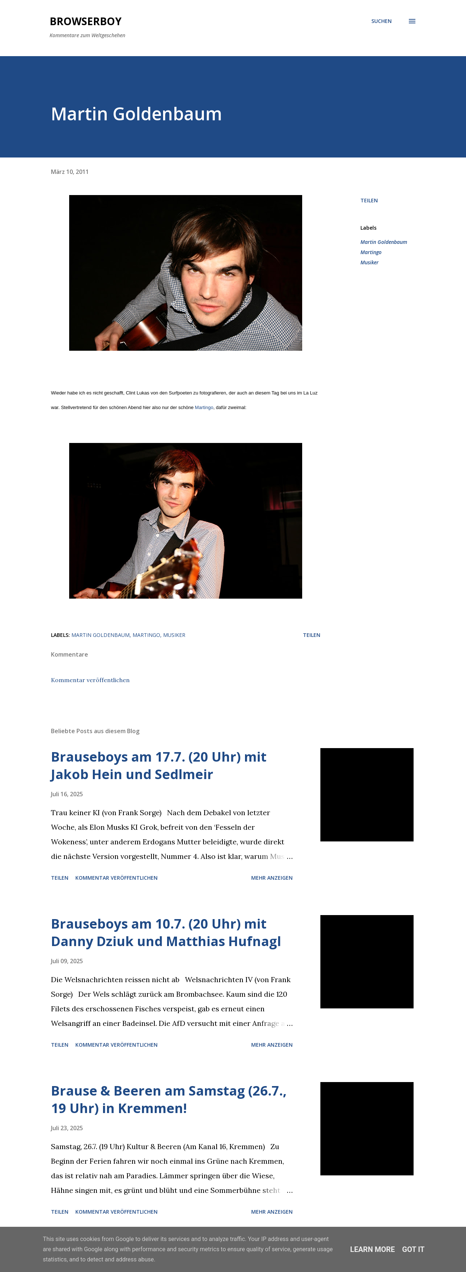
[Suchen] (381, 21)
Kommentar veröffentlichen (90, 680)
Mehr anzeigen (272, 877)
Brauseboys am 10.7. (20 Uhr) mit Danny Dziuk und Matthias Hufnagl (166, 932)
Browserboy (86, 21)
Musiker (369, 262)
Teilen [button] (369, 200)
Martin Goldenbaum (383, 241)
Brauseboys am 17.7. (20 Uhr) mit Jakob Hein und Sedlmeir (158, 765)
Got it (413, 1249)
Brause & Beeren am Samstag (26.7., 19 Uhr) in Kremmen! (169, 1099)
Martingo (204, 407)
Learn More (372, 1249)
